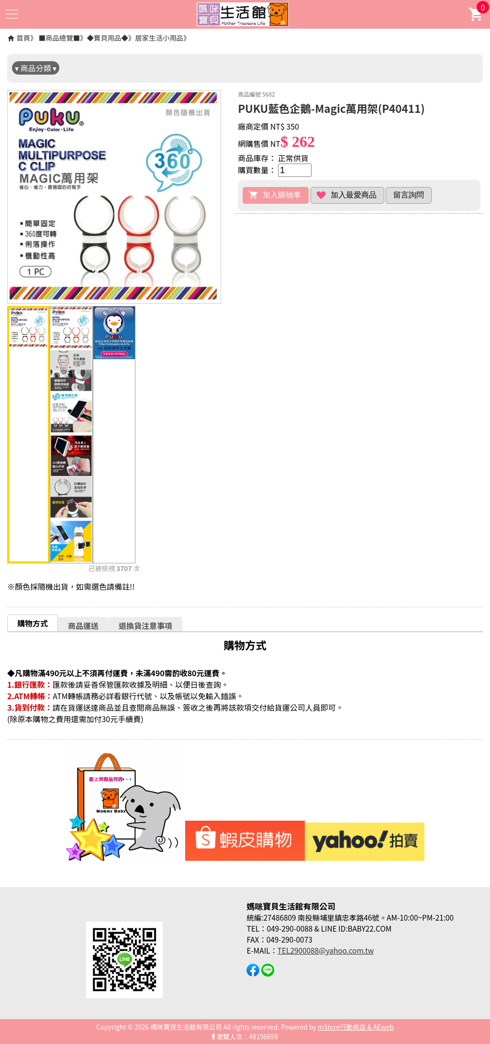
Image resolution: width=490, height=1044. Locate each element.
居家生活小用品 (159, 38)
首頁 (23, 38)
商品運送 (83, 625)
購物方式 (32, 623)
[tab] (32, 623)
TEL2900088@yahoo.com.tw (326, 950)
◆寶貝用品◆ (107, 38)
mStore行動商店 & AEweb (356, 1027)
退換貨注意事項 (145, 625)
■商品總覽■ (59, 38)
